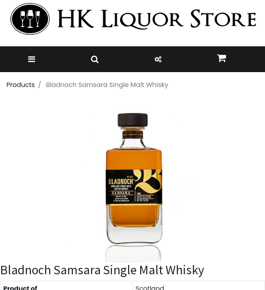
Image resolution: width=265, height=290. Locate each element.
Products (20, 84)
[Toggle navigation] (31, 59)
